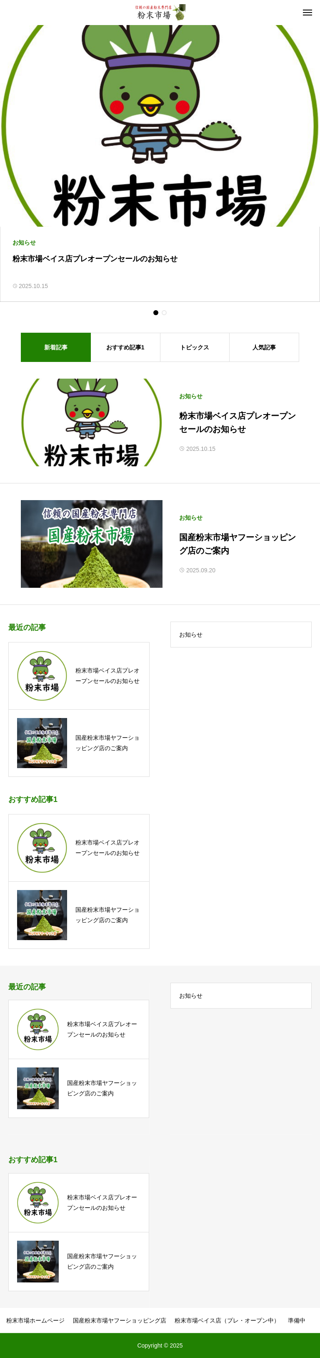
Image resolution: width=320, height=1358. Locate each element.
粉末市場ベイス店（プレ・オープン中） (227, 1320)
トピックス (194, 347)
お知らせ (190, 396)
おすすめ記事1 (125, 347)
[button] (155, 312)
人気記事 (264, 347)
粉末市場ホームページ (35, 1320)
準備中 (296, 1320)
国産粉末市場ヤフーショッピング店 (119, 1320)
